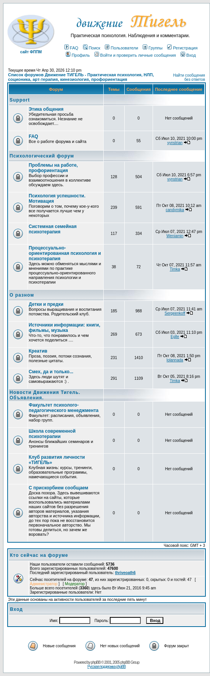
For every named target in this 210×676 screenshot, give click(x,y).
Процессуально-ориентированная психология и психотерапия (65, 253)
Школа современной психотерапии (52, 433)
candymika (175, 210)
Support (20, 100)
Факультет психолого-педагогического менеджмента (64, 407)
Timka (175, 269)
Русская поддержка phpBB (106, 667)
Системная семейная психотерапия (53, 229)
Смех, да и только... (51, 371)
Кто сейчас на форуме (39, 555)
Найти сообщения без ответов (189, 77)
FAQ (71, 48)
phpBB (96, 662)
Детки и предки (46, 304)
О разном (22, 295)
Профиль (78, 55)
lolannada (174, 360)
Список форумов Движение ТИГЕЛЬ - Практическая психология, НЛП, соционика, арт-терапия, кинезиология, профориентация (81, 77)
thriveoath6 (125, 573)
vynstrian (174, 143)
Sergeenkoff (174, 313)
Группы (153, 48)
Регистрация (182, 48)
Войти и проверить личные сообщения (135, 55)
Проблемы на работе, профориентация (53, 167)
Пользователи (121, 48)
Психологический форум (42, 156)
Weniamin (174, 236)
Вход (188, 55)
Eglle (175, 337)
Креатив (38, 351)
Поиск (91, 48)
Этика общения (46, 109)
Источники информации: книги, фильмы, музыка (64, 327)
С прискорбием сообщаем (58, 488)
